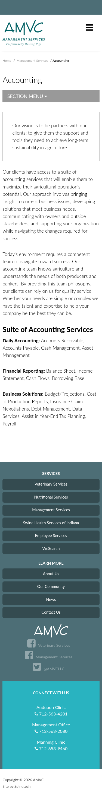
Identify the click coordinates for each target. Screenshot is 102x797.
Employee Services (51, 535)
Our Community (51, 586)
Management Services (51, 510)
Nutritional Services (51, 497)
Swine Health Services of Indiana (51, 523)
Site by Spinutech (16, 786)
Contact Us (50, 612)
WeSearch (51, 548)
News (51, 599)
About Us (51, 573)
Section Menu (27, 96)
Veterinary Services (51, 484)
